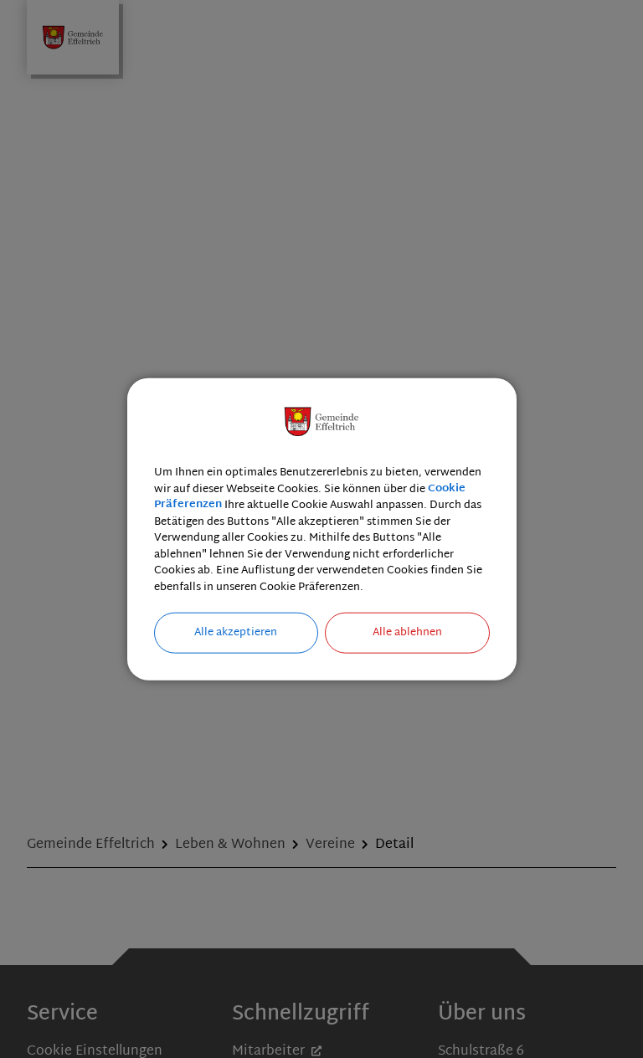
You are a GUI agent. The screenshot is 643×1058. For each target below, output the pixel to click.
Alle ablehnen (407, 633)
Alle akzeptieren (235, 633)
